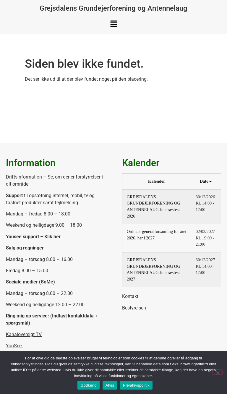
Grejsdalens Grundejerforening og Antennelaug (113, 8)
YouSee (14, 345)
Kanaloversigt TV (24, 334)
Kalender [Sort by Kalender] (156, 181)
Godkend (88, 385)
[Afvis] (218, 372)
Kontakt (130, 296)
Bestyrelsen (134, 308)
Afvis (110, 385)
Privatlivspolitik (136, 385)
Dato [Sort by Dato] (206, 181)
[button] (113, 24)
